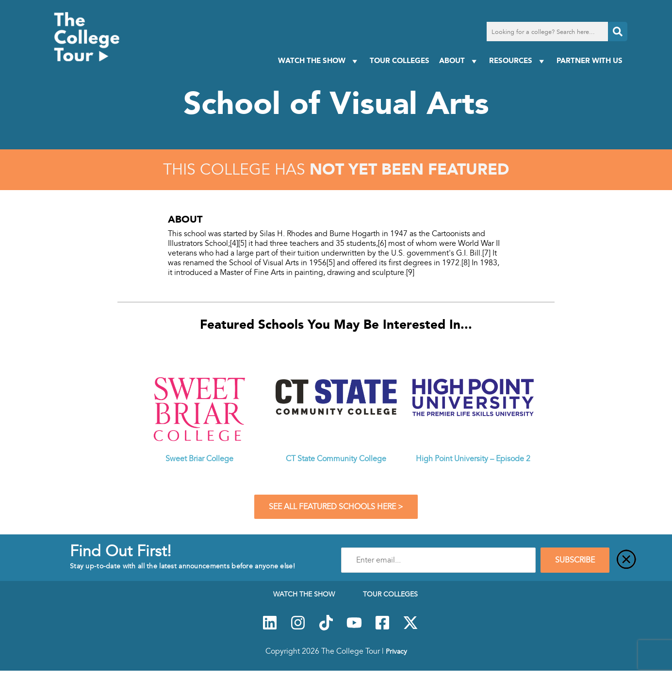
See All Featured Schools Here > (336, 507)
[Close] (626, 560)
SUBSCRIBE (575, 560)
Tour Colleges (399, 60)
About (459, 60)
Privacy (396, 651)
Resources (518, 60)
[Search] (617, 31)
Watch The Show (319, 60)
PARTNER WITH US (590, 60)
